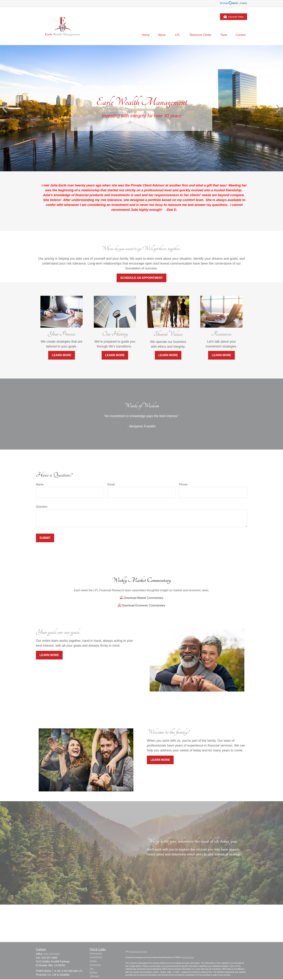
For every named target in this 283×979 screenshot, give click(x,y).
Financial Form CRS (138, 952)
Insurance (95, 964)
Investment (96, 957)
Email (111, 484)
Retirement (96, 953)
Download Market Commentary (143, 597)
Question (41, 506)
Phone (183, 484)
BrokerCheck (188, 957)
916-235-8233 (52, 953)
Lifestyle (94, 976)
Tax (92, 968)
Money (93, 972)
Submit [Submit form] (45, 537)
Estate (93, 961)
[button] (145, 35)
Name (40, 484)
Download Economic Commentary (143, 605)
